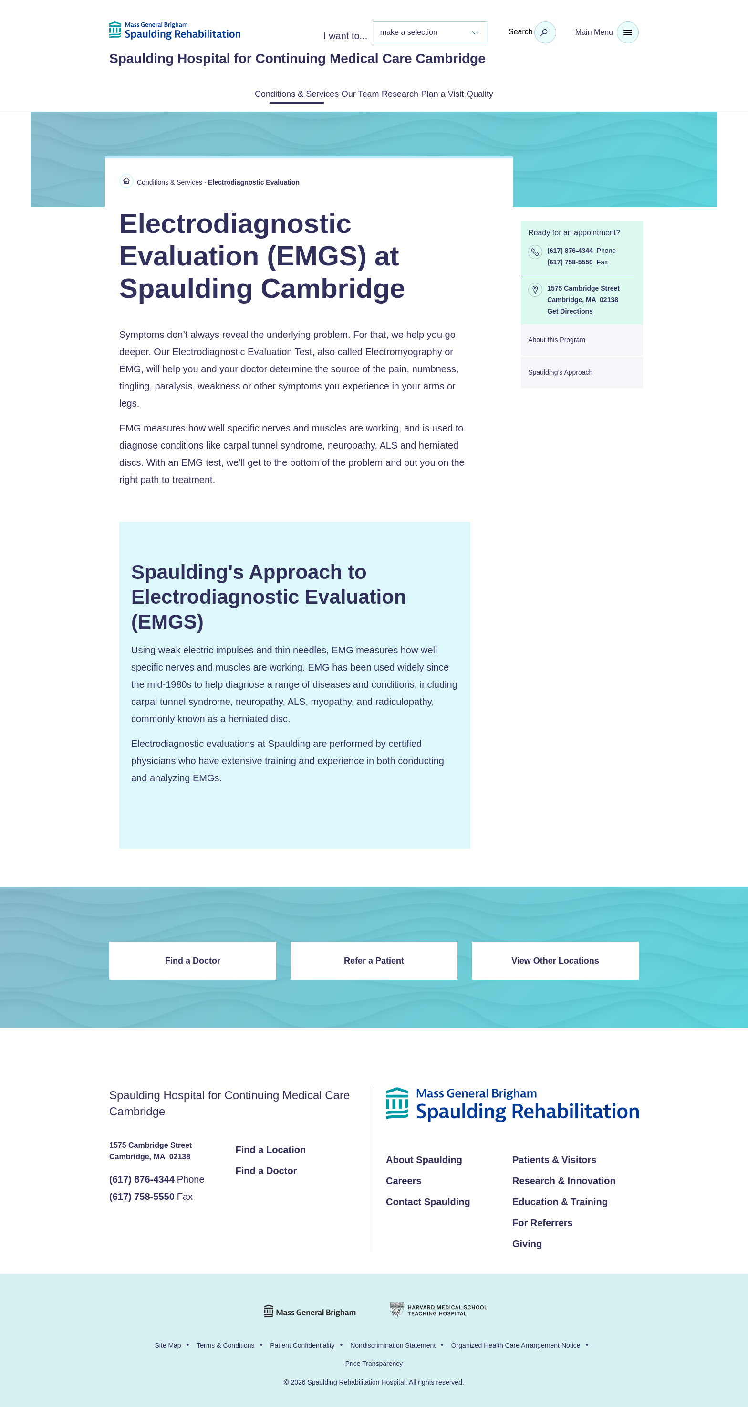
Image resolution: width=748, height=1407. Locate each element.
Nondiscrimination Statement (393, 1343)
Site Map (168, 1343)
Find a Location (271, 1148)
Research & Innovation (564, 1179)
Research (402, 93)
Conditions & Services (250, 93)
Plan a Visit (468, 93)
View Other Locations (555, 959)
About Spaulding (424, 1158)
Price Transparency (374, 1361)
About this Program (556, 338)
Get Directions (570, 309)
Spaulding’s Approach (560, 370)
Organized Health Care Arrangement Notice (516, 1343)
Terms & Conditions (225, 1343)
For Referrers (542, 1221)
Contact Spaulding (428, 1200)
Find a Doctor (192, 959)
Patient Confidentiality (302, 1343)
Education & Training (560, 1200)
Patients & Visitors (554, 1158)
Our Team (339, 93)
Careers (404, 1179)
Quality (528, 93)
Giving (527, 1242)
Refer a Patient (374, 959)
